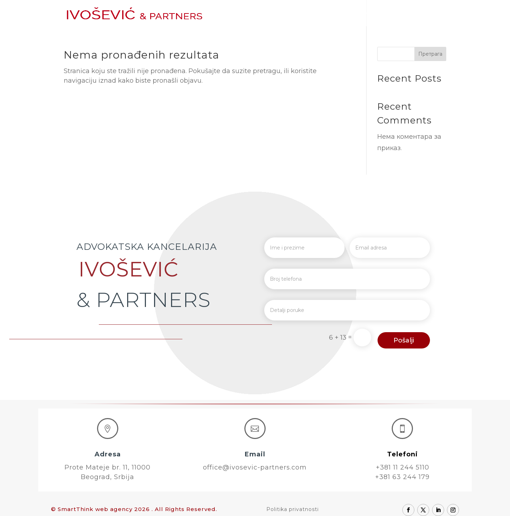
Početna (247, 13)
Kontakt (434, 13)
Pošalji (403, 340)
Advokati (316, 13)
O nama (281, 13)
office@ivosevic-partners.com (255, 467)
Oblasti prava (360, 13)
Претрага (430, 54)
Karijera (401, 13)
